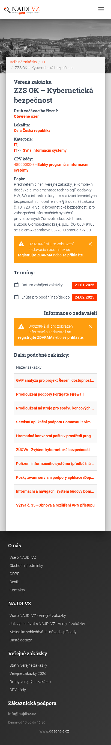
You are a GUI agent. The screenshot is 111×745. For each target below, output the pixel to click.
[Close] (90, 244)
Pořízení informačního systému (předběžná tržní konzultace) (55, 463)
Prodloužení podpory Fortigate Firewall (50, 394)
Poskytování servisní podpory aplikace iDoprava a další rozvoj (55, 477)
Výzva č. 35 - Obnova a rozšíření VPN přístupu (55, 505)
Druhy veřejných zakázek (30, 681)
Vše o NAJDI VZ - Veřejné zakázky (38, 615)
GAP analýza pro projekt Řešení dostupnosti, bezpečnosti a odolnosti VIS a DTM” (55, 380)
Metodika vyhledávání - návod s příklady (43, 632)
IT (44, 62)
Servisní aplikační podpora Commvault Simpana (55, 422)
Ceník (14, 582)
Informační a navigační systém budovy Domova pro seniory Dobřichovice (55, 491)
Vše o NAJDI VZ (23, 557)
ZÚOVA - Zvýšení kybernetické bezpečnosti (53, 450)
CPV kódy (18, 690)
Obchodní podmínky (26, 565)
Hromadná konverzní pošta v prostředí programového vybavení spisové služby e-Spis (55, 436)
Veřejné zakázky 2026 (28, 673)
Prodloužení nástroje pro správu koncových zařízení (55, 408)
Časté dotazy (21, 640)
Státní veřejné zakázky (28, 665)
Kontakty (17, 590)
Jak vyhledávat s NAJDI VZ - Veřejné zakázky (47, 624)
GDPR (15, 574)
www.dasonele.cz (54, 731)
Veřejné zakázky (23, 62)
